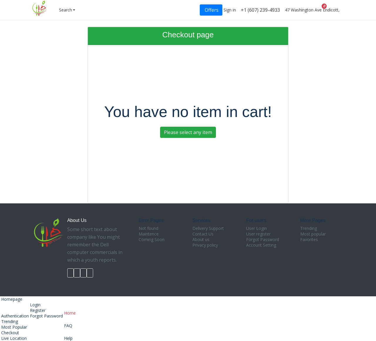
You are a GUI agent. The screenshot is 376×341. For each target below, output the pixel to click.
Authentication (14, 316)
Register (38, 310)
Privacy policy (205, 245)
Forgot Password (262, 239)
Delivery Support (208, 228)
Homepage (11, 299)
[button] (66, 9)
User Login (256, 228)
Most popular (313, 234)
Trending (308, 228)
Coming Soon (151, 239)
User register (258, 234)
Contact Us (203, 234)
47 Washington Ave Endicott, (312, 10)
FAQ (70, 322)
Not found (148, 228)
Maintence (149, 234)
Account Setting (261, 245)
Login (35, 304)
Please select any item (188, 132)
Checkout (9, 332)
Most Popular (13, 327)
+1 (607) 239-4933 (260, 10)
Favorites (309, 239)
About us (200, 239)
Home (70, 309)
